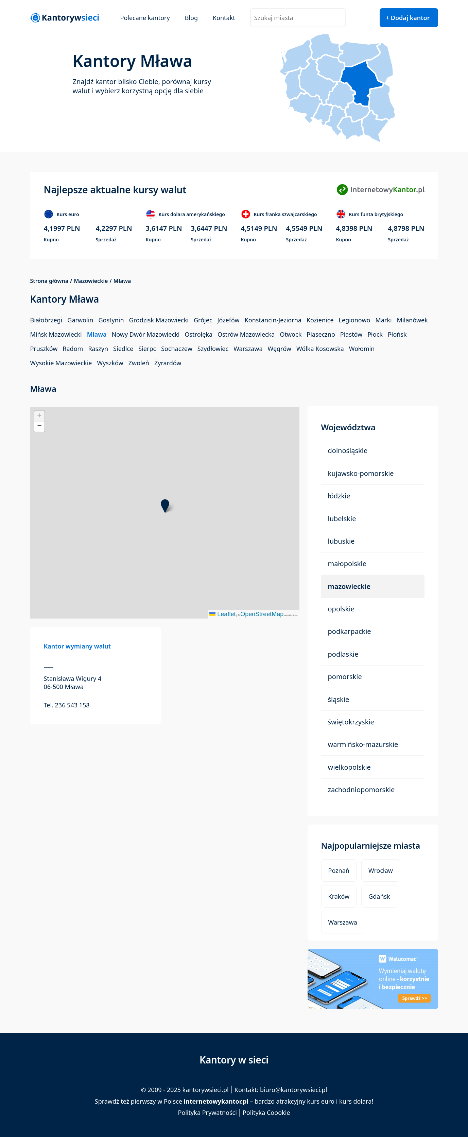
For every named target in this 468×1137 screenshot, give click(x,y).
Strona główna (49, 281)
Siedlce (123, 349)
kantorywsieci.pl (206, 1090)
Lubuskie (341, 541)
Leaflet (222, 614)
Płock (375, 334)
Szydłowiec (212, 349)
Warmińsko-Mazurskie (363, 744)
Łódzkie (339, 495)
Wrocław (380, 870)
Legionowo (354, 320)
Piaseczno (321, 334)
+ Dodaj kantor (408, 18)
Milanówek (412, 320)
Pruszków (44, 349)
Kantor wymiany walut (77, 646)
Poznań (338, 870)
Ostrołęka (198, 334)
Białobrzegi (46, 320)
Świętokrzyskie (351, 721)
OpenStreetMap (261, 614)
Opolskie (341, 608)
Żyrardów (167, 363)
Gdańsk (379, 896)
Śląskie (338, 699)
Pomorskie (345, 676)
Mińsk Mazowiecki (56, 334)
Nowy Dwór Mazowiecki (146, 334)
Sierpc (147, 349)
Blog (191, 18)
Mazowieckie (91, 281)
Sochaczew (176, 349)
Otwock (290, 334)
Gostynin (111, 320)
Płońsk (397, 334)
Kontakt (224, 18)
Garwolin (80, 320)
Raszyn (98, 349)
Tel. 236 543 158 (67, 705)
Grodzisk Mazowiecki (159, 320)
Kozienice (320, 320)
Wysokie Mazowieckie (61, 363)
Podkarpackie (349, 631)
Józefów (229, 320)
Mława (97, 334)
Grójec (203, 320)
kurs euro (320, 1101)
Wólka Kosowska (320, 349)
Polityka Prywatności (207, 1113)
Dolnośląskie (348, 450)
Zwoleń (138, 363)
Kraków (339, 896)
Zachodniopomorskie (361, 789)
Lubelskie (342, 518)
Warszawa (247, 349)
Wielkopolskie (349, 767)
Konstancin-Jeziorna (273, 320)
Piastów (351, 334)
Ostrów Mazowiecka (246, 334)
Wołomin (362, 349)
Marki (383, 320)
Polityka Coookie (266, 1113)
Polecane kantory (145, 18)
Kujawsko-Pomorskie (361, 473)
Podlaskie (343, 654)
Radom (73, 349)
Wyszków (110, 363)
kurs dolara (355, 1101)
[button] (165, 506)
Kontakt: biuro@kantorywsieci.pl (281, 1090)
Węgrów (279, 349)
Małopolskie (347, 563)
